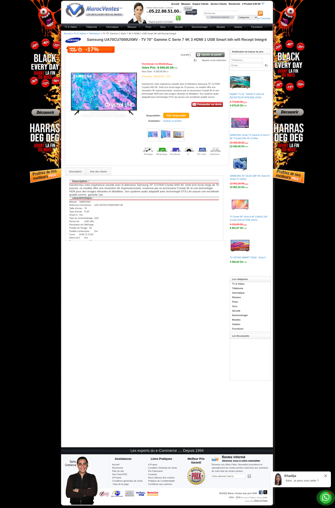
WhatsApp (161, 154)
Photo (148, 27)
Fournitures (257, 27)
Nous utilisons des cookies (161, 477)
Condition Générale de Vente (162, 468)
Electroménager (200, 27)
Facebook (175, 154)
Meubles (221, 27)
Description (75, 171)
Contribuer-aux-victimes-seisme (160, 486)
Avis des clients (98, 171)
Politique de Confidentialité (161, 481)
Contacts (152, 474)
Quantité (185, 54)
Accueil (67, 33)
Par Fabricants (155, 471)
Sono (163, 27)
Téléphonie (91, 27)
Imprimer (215, 154)
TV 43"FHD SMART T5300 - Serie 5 (248, 257)
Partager (148, 154)
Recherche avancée (220, 17)
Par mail (201, 154)
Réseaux (132, 27)
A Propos (152, 464)
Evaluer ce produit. (172, 121)
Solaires (238, 27)
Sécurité (178, 27)
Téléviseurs (94, 33)
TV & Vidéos (71, 27)
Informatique (112, 27)
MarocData (261, 500)
